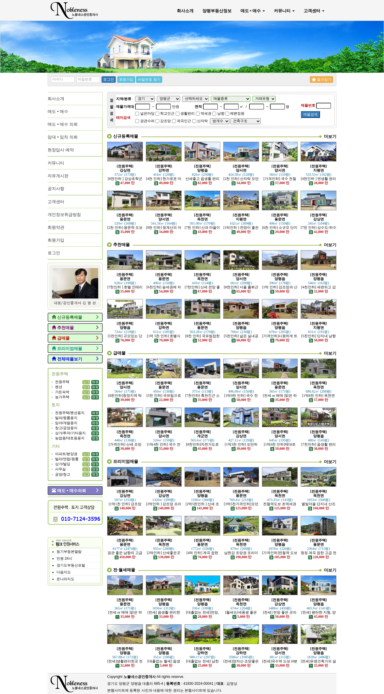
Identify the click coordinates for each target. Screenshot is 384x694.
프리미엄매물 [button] (75, 348)
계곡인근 (181, 121)
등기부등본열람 (69, 552)
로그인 (108, 79)
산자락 (200, 121)
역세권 (203, 113)
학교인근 (164, 113)
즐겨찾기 (321, 79)
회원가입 (126, 79)
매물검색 (310, 114)
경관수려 (144, 121)
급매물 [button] (75, 338)
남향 (218, 113)
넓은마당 (144, 113)
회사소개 (185, 10)
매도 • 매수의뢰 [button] (75, 490)
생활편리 (185, 113)
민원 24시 (64, 558)
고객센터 (314, 10)
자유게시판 (58, 175)
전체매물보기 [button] (75, 359)
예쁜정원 (234, 113)
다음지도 (64, 572)
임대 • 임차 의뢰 (63, 137)
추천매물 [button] (75, 327)
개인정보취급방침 (64, 214)
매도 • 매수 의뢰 (63, 124)
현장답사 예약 (61, 149)
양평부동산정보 (217, 10)
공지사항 (56, 188)
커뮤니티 (284, 10)
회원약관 (56, 227)
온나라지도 (65, 579)
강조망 (163, 121)
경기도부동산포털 (71, 565)
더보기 (330, 136)
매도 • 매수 (253, 10)
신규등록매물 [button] (75, 317)
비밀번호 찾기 (149, 79)
